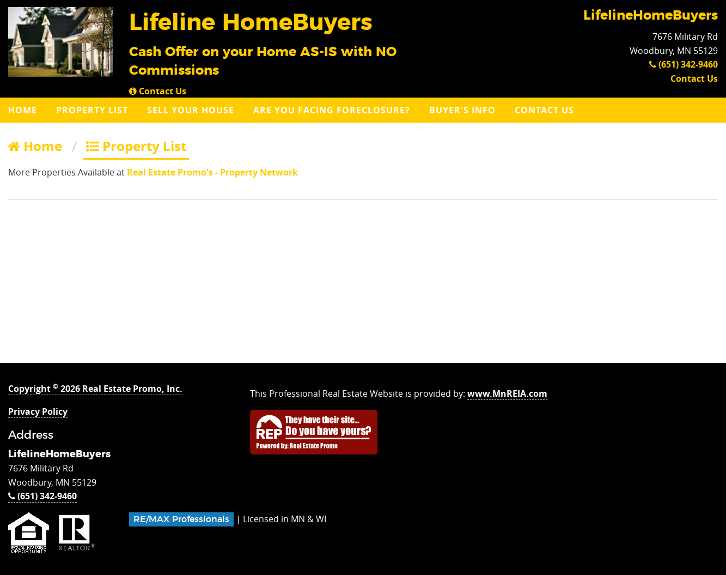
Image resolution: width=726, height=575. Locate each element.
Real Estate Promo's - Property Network (212, 172)
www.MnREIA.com (507, 394)
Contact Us (157, 91)
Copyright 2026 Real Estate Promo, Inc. (95, 389)
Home (22, 110)
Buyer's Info (462, 110)
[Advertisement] (363, 286)
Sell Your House (190, 110)
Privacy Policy (38, 411)
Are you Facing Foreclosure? (331, 110)
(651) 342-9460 (683, 64)
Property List (92, 110)
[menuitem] (24, 110)
